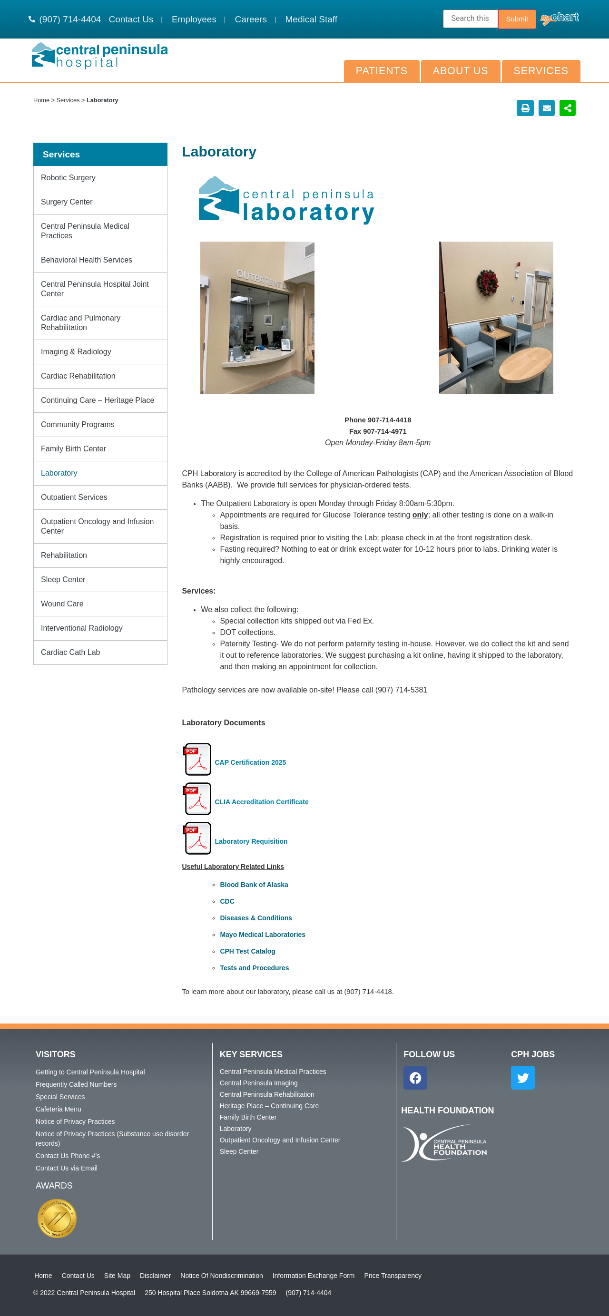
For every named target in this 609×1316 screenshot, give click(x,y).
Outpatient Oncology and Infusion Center (97, 526)
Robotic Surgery (68, 178)
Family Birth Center (73, 449)
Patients (382, 71)
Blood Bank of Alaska (254, 884)
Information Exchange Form (313, 1275)
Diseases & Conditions (256, 918)
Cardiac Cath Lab (70, 652)
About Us (461, 71)
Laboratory (59, 473)
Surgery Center (67, 202)
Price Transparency (392, 1275)
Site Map (116, 1275)
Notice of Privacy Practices (75, 1121)
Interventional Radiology (82, 628)
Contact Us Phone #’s (68, 1156)
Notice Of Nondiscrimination (220, 1275)
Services (541, 71)
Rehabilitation (64, 555)
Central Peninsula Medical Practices (85, 231)
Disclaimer (154, 1275)
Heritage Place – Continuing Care (269, 1106)
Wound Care (62, 604)
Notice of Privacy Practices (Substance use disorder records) (112, 1138)
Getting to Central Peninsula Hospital (90, 1072)
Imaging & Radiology (76, 352)
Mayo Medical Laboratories (262, 934)
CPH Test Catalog (247, 951)
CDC (227, 901)
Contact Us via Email (67, 1168)
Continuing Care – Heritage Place (97, 400)
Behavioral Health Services (86, 260)
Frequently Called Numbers (76, 1084)
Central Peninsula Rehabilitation (267, 1094)
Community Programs (78, 424)
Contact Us (76, 1275)
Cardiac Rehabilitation (78, 376)
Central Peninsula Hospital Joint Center (95, 289)
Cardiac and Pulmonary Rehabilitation (80, 322)
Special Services (60, 1097)
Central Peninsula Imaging (259, 1083)
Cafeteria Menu (58, 1109)
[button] (525, 108)
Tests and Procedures (254, 968)
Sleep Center (63, 579)
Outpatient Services (74, 497)
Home (41, 100)
